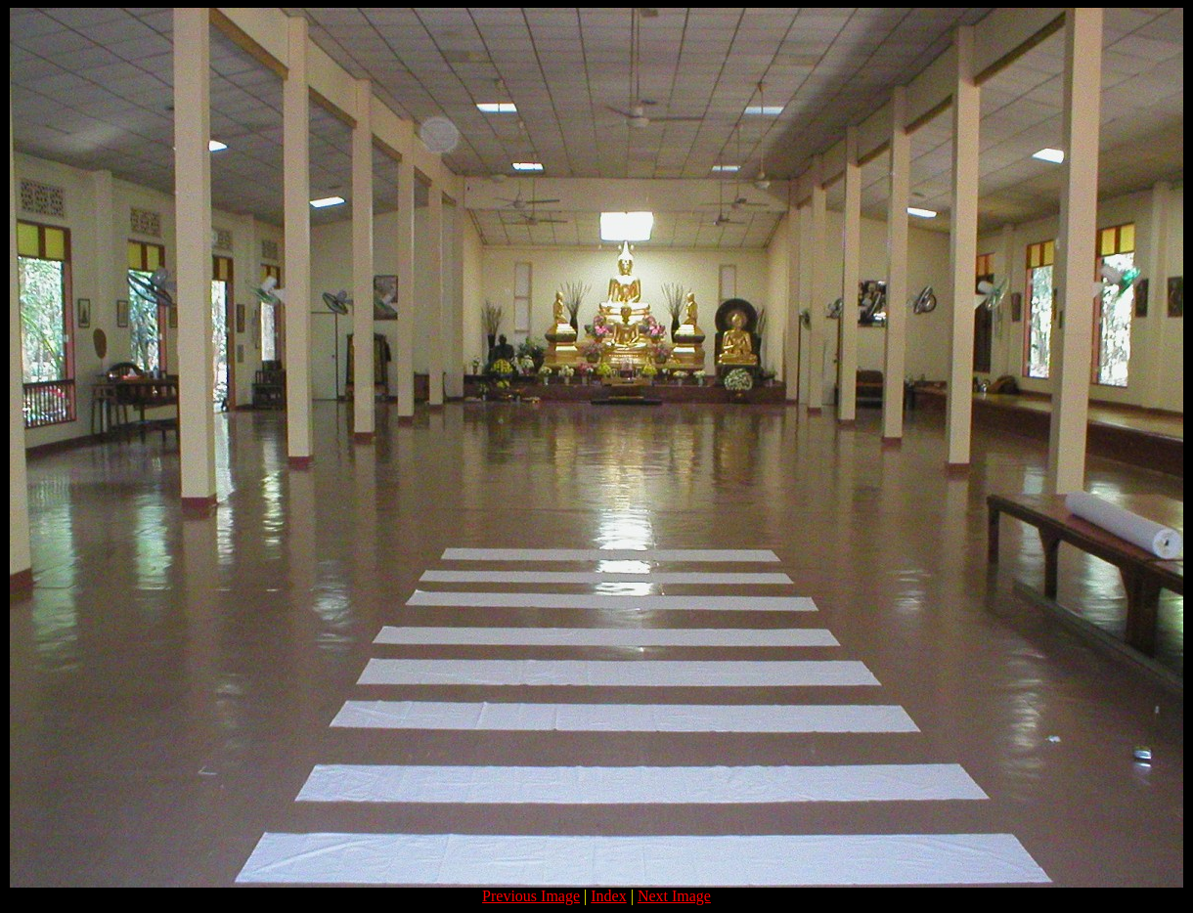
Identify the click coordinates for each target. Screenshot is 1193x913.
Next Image (674, 896)
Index (608, 896)
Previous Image (531, 896)
